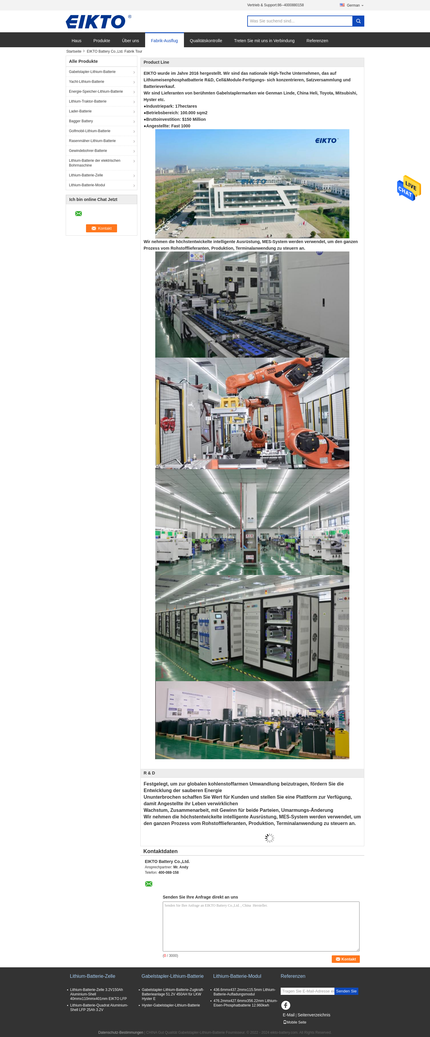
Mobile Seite (294, 1022)
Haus (77, 40)
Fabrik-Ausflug (164, 40)
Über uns (130, 40)
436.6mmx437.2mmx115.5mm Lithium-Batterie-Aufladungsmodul (245, 992)
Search (358, 21)
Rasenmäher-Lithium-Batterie (92, 141)
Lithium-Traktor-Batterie (88, 101)
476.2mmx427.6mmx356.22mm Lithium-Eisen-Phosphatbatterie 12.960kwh (246, 1003)
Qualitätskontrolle (206, 40)
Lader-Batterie (80, 111)
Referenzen (317, 40)
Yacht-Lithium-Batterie (86, 82)
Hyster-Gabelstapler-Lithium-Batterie (171, 1005)
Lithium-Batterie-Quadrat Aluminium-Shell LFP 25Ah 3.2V (99, 1007)
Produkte (101, 40)
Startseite (74, 51)
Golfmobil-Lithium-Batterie (89, 131)
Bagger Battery (81, 121)
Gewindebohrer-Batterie (88, 151)
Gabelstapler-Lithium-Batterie (92, 72)
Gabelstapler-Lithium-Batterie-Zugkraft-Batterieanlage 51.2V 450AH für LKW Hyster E (173, 994)
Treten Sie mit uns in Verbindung (264, 40)
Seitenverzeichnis (313, 1014)
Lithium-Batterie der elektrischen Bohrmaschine (94, 162)
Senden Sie (346, 991)
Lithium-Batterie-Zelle (86, 175)
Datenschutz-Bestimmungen (120, 1032)
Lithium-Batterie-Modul (87, 185)
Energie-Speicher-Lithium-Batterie (96, 91)
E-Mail (289, 1014)
